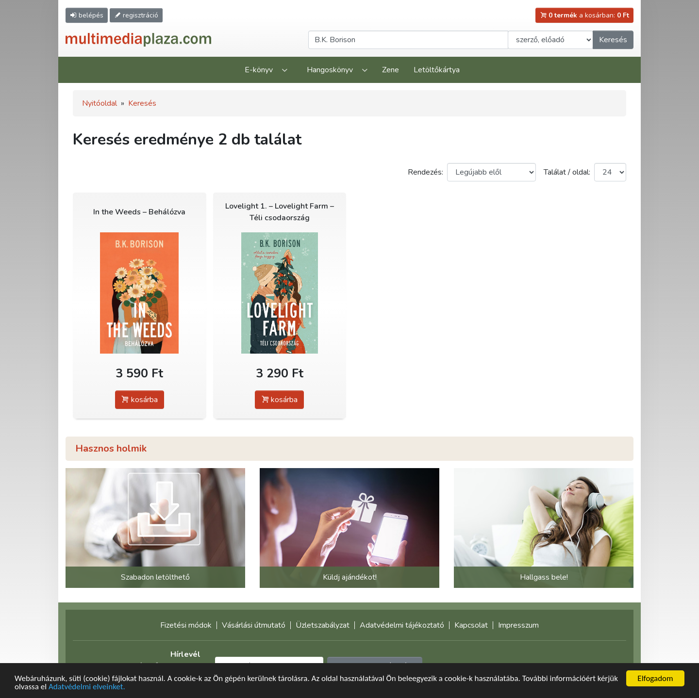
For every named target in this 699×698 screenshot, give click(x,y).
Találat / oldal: (567, 172)
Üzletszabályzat (323, 625)
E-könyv (259, 70)
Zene (390, 70)
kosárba (139, 399)
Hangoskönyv (330, 70)
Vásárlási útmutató (253, 625)
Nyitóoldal (99, 103)
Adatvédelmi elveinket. (87, 687)
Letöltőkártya (437, 70)
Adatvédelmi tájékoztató (402, 625)
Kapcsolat (471, 625)
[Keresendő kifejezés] (408, 40)
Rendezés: (425, 172)
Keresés (613, 39)
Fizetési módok (186, 625)
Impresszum (518, 625)
